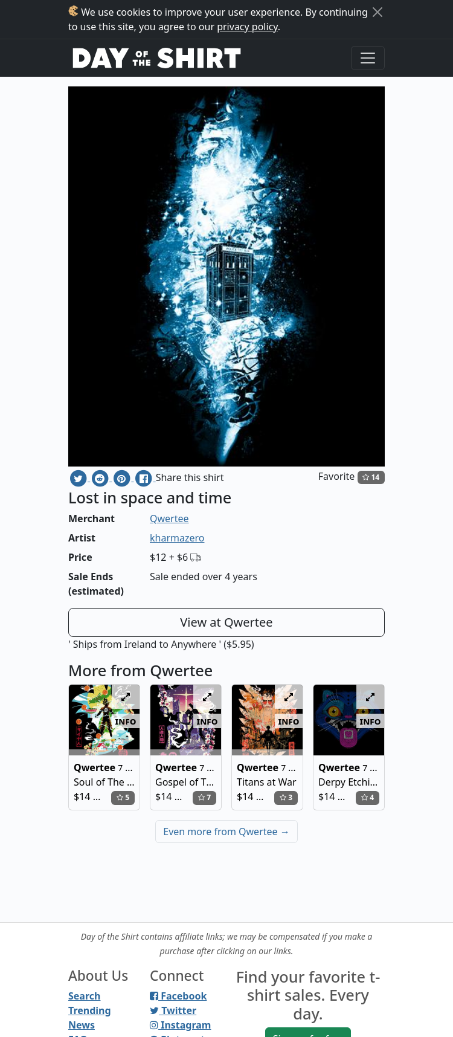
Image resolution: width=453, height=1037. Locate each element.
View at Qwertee (226, 622)
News (81, 1025)
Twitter (173, 1010)
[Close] (377, 12)
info (126, 721)
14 (370, 477)
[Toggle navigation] (368, 58)
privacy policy (247, 26)
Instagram (180, 1025)
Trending (89, 1010)
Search (84, 996)
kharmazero (177, 537)
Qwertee (169, 518)
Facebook (178, 996)
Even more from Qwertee (226, 831)
